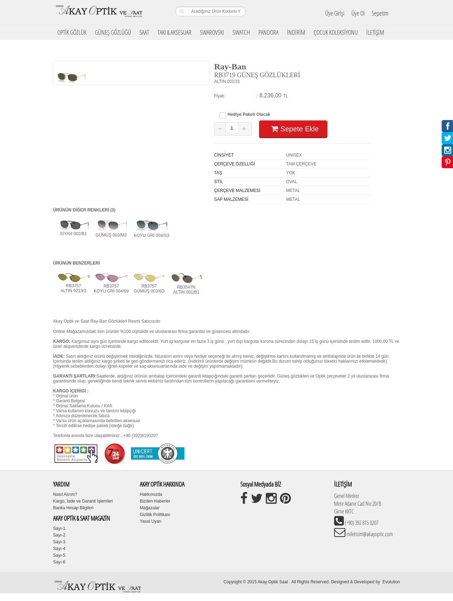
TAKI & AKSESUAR (174, 32)
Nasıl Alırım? (65, 494)
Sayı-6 (59, 562)
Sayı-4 (59, 548)
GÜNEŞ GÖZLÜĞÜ (113, 32)
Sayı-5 (59, 555)
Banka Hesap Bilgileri (73, 507)
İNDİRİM (296, 32)
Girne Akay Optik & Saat (99, 12)
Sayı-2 (59, 535)
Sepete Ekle (293, 129)
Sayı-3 (59, 541)
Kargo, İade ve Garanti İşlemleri (83, 501)
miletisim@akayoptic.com (369, 534)
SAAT (144, 32)
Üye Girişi (334, 13)
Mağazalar (150, 507)
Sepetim (380, 13)
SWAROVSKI (212, 32)
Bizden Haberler (155, 501)
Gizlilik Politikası (155, 514)
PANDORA (268, 32)
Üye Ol (358, 13)
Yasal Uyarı (150, 521)
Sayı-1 (59, 528)
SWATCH (241, 32)
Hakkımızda (151, 494)
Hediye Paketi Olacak (249, 114)
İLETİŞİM (375, 32)
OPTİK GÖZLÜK (71, 32)
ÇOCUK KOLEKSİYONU (336, 32)
